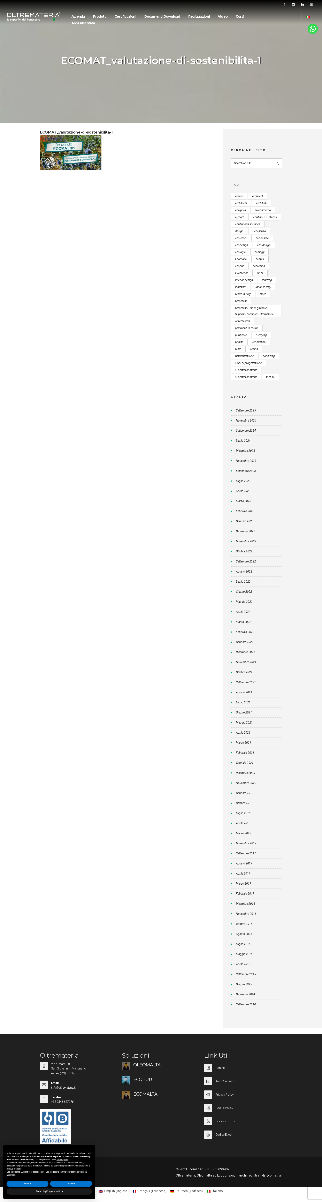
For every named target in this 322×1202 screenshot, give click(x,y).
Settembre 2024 (246, 430)
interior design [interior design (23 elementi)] (244, 280)
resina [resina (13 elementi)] (254, 349)
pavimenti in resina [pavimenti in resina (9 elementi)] (246, 328)
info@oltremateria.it (63, 1087)
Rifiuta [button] (27, 1183)
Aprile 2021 (243, 732)
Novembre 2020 (246, 783)
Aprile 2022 (243, 611)
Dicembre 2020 (245, 772)
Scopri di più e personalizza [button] (49, 1191)
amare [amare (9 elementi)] (239, 196)
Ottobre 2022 (244, 551)
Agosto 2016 (244, 934)
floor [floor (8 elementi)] (260, 273)
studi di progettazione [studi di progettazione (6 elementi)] (248, 363)
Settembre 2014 (246, 1004)
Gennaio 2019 (244, 793)
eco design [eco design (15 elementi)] (264, 245)
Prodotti (99, 16)
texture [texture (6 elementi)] (270, 377)
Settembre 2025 (246, 410)
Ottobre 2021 (244, 672)
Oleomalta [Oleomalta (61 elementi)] (241, 301)
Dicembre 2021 (245, 652)
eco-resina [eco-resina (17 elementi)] (262, 238)
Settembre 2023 (246, 471)
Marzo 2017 (243, 883)
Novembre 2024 (246, 420)
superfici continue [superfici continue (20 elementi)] (246, 377)
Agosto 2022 (244, 571)
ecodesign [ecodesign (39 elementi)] (241, 245)
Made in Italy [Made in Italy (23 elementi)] (243, 294)
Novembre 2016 (246, 913)
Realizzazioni (199, 16)
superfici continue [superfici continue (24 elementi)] (246, 370)
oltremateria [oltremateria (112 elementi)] (242, 321)
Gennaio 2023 (244, 521)
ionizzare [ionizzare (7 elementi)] (240, 287)
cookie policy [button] (62, 1159)
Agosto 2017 (244, 863)
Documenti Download (162, 16)
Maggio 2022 (244, 601)
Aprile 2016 (243, 964)
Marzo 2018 (243, 833)
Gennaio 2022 (244, 642)
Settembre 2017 (246, 853)
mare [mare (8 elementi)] (263, 294)
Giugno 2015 (244, 984)
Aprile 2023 (243, 491)
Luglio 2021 (243, 702)
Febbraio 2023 (245, 511)
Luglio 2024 (243, 440)
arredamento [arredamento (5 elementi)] (263, 210)
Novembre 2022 (246, 541)
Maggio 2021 (244, 722)
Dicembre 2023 (245, 450)
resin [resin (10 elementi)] (238, 349)
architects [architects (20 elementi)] (241, 203)
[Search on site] (256, 163)
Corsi (240, 16)
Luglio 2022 (243, 581)
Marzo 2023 (243, 501)
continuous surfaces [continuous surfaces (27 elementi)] (247, 224)
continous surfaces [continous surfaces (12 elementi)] (265, 217)
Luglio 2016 (243, 944)
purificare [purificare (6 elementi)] (241, 335)
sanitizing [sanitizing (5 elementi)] (269, 356)
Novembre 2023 (246, 460)
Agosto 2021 (244, 692)
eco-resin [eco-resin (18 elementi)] (241, 238)
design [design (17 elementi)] (239, 231)
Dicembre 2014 (245, 994)
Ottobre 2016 (244, 923)
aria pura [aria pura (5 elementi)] (240, 210)
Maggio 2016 (244, 954)
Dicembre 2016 (245, 903)
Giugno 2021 (244, 712)
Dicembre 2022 (245, 531)
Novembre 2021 (246, 662)
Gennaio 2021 (244, 762)
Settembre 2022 (246, 561)
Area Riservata (83, 23)
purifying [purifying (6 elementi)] (261, 335)
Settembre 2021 (246, 682)
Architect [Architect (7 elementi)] (257, 196)
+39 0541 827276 (62, 1101)
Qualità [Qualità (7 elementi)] (239, 342)
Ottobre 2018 (244, 803)
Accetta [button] (71, 1183)
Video (223, 16)
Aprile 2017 (243, 873)
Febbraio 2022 (245, 632)
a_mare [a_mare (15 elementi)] (239, 217)
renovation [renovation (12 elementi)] (259, 342)
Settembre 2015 (246, 974)
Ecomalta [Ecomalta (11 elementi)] (241, 259)
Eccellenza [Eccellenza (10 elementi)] (259, 231)
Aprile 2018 (243, 823)
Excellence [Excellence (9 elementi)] (241, 273)
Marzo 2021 (243, 742)
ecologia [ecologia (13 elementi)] (240, 252)
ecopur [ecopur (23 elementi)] (239, 266)
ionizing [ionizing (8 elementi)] (267, 280)
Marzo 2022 (243, 621)
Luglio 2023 (243, 481)
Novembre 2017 (246, 843)
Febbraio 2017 (245, 893)
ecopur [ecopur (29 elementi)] (260, 259)
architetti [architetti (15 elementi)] (261, 203)
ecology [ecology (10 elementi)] (259, 252)
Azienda (78, 16)
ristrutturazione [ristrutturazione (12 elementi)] (244, 356)
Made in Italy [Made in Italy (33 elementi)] (263, 287)
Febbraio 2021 (245, 752)
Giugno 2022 (244, 591)
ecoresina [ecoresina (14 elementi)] (259, 266)
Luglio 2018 (243, 813)
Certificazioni (125, 16)
